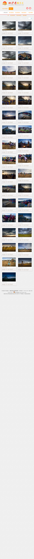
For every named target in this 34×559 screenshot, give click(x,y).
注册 (30, 8)
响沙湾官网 (5, 8)
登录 (27, 8)
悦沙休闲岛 (19, 15)
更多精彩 (25, 15)
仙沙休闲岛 (12, 15)
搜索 (31, 18)
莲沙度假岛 (11, 12)
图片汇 (10, 8)
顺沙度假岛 (24, 12)
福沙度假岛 (17, 12)
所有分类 (6, 12)
